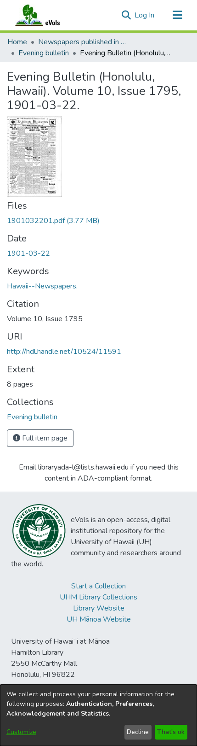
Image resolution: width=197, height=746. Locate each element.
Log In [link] (145, 15)
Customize (21, 732)
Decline (138, 732)
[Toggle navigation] (177, 15)
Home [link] (17, 42)
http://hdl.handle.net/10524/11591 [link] (64, 352)
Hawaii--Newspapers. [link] (42, 286)
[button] (126, 15)
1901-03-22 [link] (28, 253)
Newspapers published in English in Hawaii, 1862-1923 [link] (84, 42)
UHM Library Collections (98, 597)
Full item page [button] (40, 438)
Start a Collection (98, 586)
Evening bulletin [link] (43, 53)
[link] (53, 221)
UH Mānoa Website (99, 619)
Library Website (98, 608)
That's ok (171, 732)
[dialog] (98, 715)
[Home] (46, 15)
